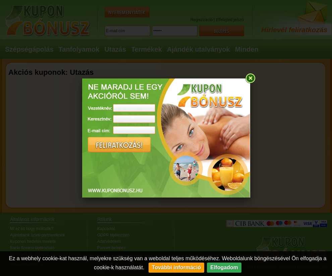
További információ (176, 267)
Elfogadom (224, 267)
